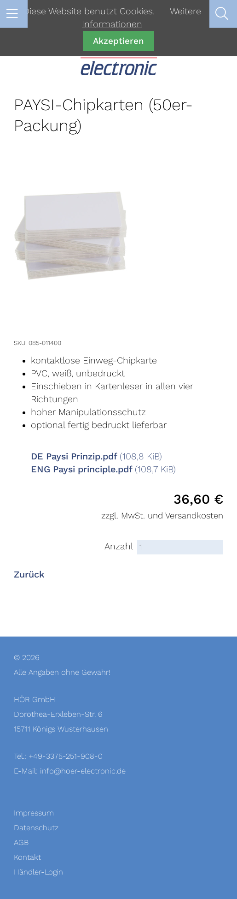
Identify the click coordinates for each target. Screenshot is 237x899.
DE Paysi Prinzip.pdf (96, 457)
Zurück (29, 575)
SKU (19, 342)
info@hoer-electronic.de (83, 771)
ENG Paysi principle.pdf (103, 469)
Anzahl (118, 547)
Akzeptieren (118, 41)
